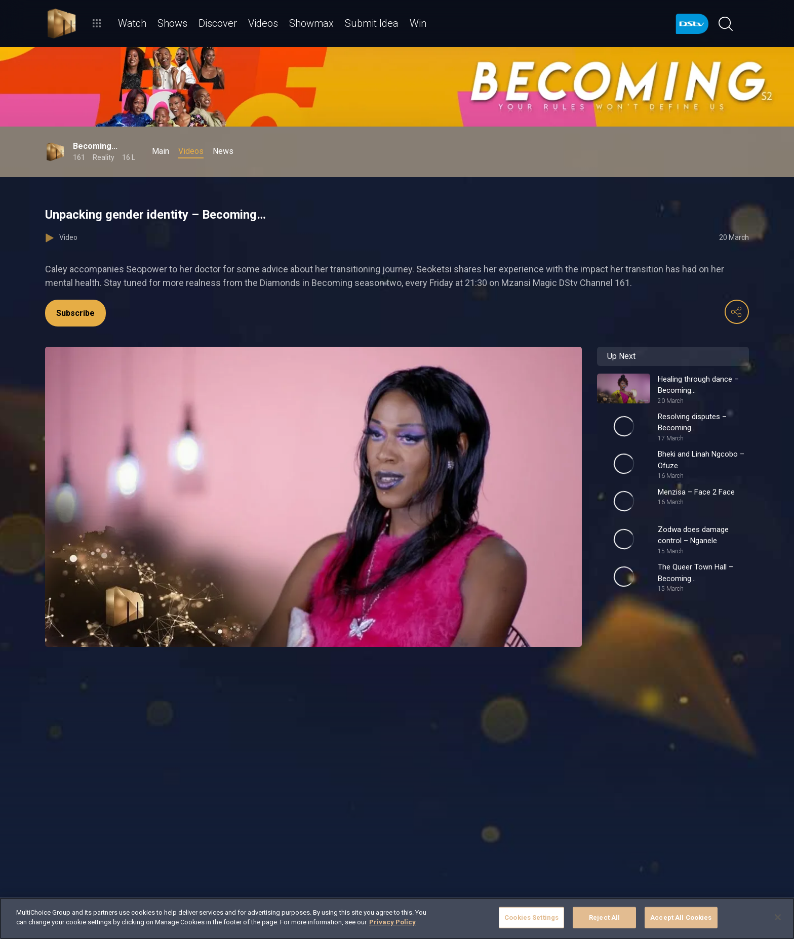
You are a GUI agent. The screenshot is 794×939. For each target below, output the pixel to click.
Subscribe (75, 313)
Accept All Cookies (680, 917)
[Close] (778, 917)
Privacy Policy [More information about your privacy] (392, 922)
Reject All (604, 917)
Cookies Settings (531, 917)
